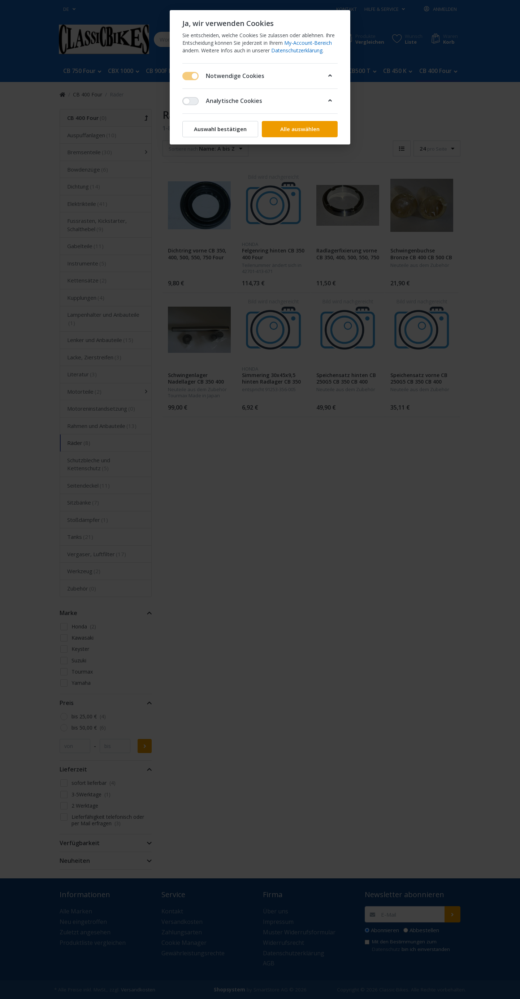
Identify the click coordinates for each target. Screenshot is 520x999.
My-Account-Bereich (308, 42)
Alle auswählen (300, 129)
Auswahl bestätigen (220, 129)
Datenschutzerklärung (296, 50)
